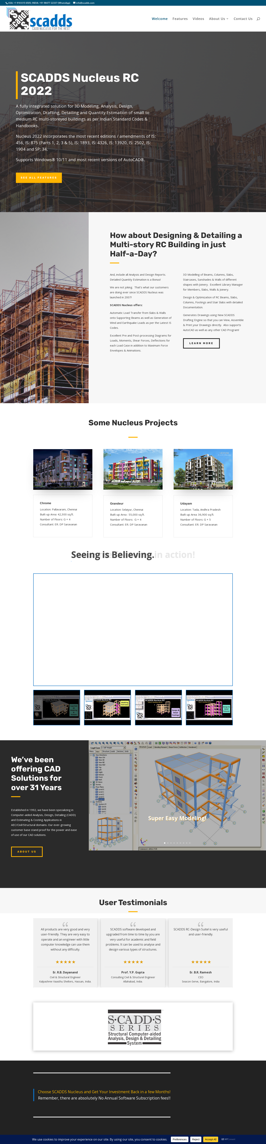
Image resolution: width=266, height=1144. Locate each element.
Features (180, 19)
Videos (198, 19)
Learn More (201, 332)
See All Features (39, 166)
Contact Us (243, 19)
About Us (217, 19)
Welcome (160, 19)
